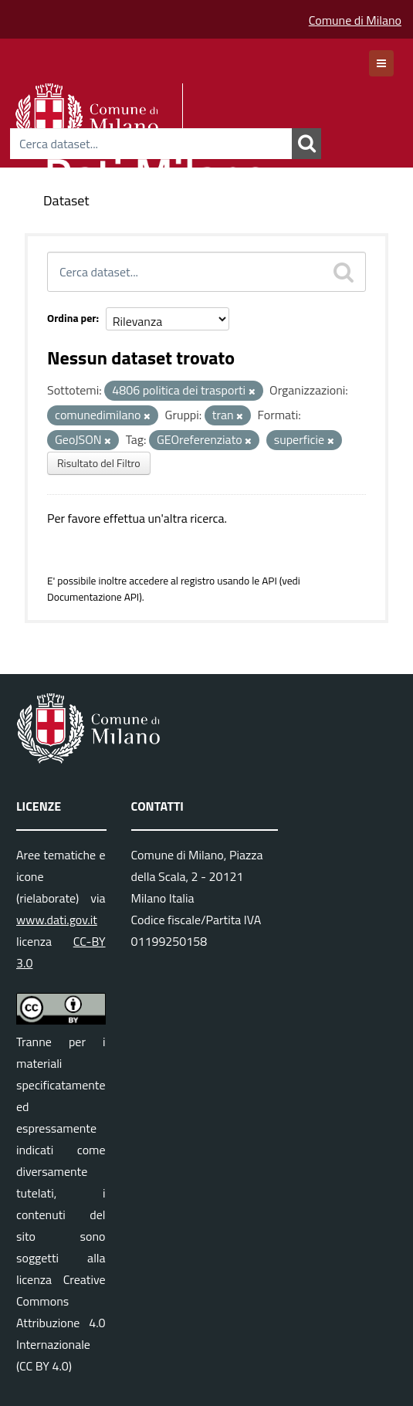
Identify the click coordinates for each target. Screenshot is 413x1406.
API (269, 580)
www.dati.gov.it (56, 919)
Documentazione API (93, 597)
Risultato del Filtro (98, 463)
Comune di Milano (355, 20)
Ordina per (71, 318)
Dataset (66, 200)
